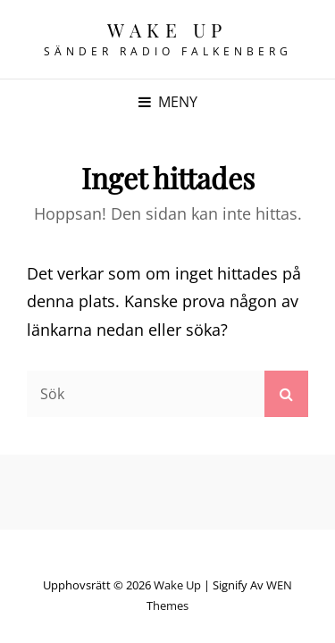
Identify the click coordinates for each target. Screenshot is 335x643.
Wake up (167, 29)
